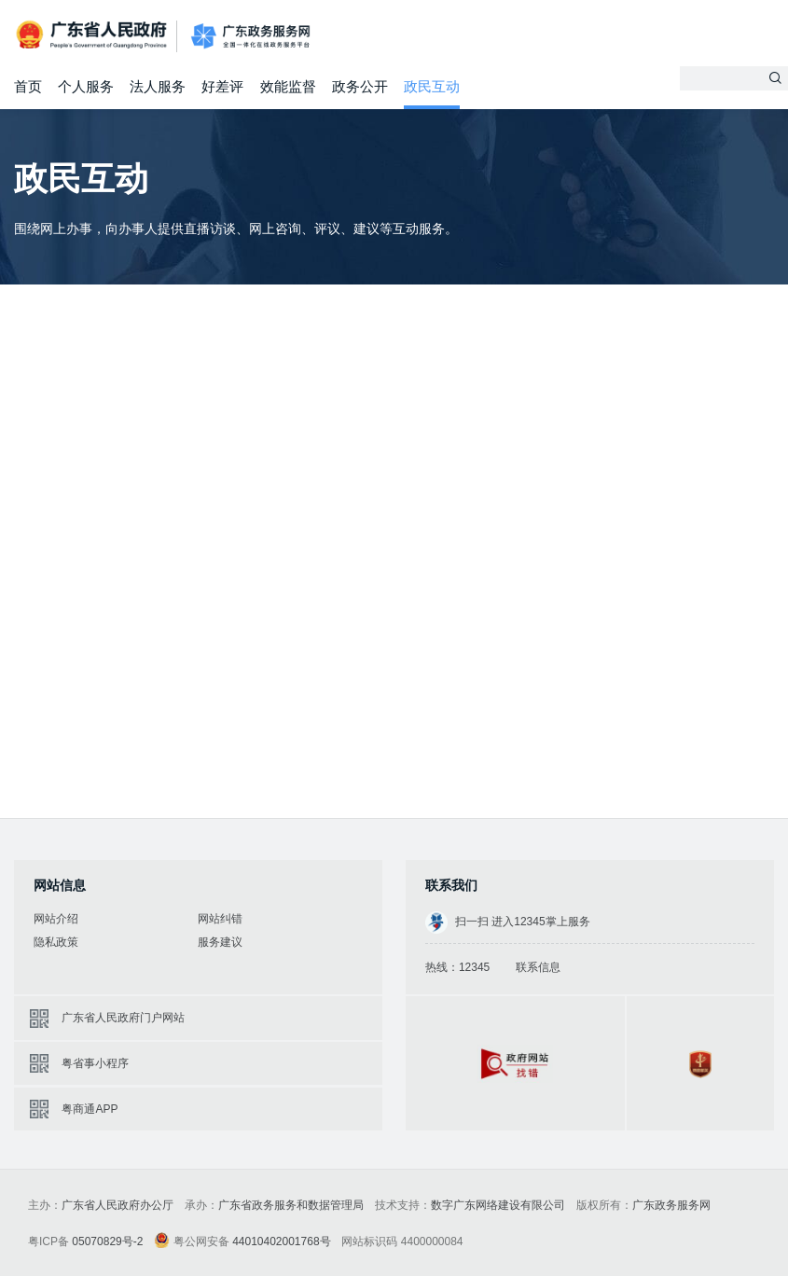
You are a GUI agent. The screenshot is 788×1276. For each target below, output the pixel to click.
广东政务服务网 (250, 37)
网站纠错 (220, 918)
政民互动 (432, 86)
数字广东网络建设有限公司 (498, 1205)
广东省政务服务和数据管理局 (291, 1205)
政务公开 (360, 86)
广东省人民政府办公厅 (117, 1205)
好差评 (222, 86)
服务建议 (220, 942)
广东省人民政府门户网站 (123, 1017)
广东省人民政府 (93, 35)
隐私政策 (56, 942)
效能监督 (288, 86)
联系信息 (538, 967)
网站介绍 (56, 918)
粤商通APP (90, 1109)
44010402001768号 (281, 1241)
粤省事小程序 (95, 1063)
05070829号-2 (107, 1241)
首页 (28, 86)
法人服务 (158, 86)
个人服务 (86, 86)
